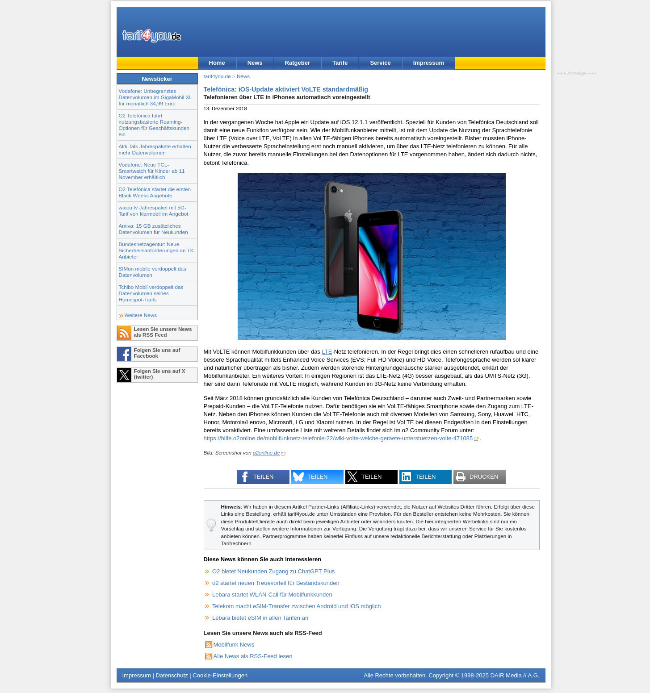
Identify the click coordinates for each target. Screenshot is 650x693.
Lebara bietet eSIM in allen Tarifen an (260, 617)
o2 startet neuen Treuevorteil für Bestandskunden (276, 583)
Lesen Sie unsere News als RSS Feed (163, 332)
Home (217, 62)
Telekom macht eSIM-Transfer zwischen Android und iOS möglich (296, 606)
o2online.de (266, 452)
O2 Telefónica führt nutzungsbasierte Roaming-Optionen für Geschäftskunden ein (154, 125)
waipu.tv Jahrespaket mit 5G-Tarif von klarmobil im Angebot (154, 211)
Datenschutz (171, 675)
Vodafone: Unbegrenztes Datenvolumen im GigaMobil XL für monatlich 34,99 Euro (155, 97)
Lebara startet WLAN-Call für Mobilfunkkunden (272, 594)
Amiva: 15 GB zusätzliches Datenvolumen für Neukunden (153, 229)
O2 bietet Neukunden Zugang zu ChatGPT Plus (273, 571)
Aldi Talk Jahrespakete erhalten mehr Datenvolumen (155, 149)
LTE (327, 351)
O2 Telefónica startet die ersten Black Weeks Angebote (155, 192)
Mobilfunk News (234, 644)
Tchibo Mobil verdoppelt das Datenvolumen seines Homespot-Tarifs (151, 293)
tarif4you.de (217, 76)
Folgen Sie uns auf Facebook (157, 353)
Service (380, 62)
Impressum (428, 62)
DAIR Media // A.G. (515, 675)
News (255, 62)
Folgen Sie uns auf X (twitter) (159, 374)
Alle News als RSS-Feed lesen (253, 656)
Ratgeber (297, 62)
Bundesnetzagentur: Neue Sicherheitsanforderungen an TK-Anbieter (157, 250)
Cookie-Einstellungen (220, 675)
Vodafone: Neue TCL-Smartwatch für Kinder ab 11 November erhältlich (152, 171)
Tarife (340, 62)
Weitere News (141, 315)
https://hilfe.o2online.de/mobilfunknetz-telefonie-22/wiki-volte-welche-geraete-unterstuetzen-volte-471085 (338, 438)
